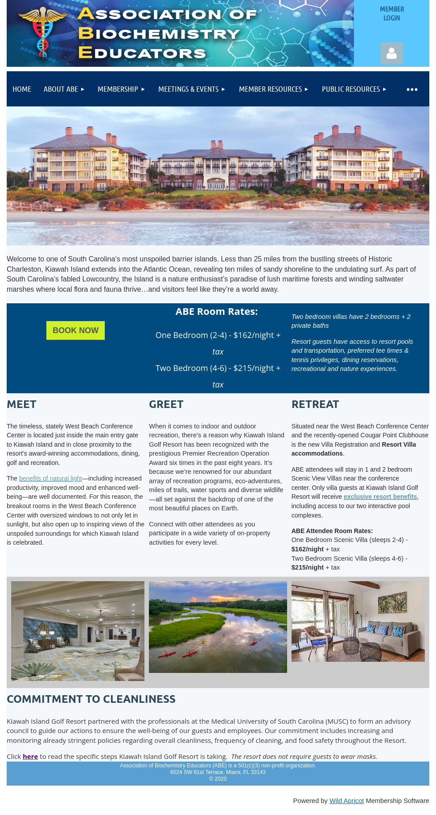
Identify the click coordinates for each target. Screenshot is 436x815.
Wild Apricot (346, 800)
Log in (392, 53)
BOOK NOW (76, 330)
